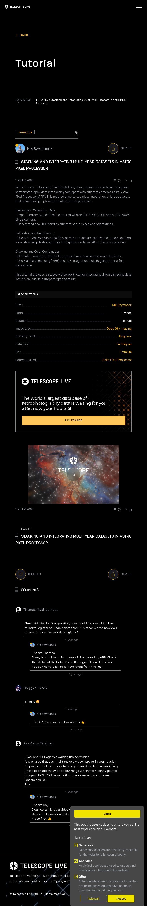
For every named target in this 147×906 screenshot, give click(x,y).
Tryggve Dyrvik (35, 688)
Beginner (125, 336)
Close (107, 813)
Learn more (83, 837)
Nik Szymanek (40, 148)
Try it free (73, 420)
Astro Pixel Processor (117, 360)
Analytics (85, 861)
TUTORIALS (23, 100)
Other (83, 876)
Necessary (86, 845)
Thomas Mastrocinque (41, 610)
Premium (125, 352)
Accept (121, 898)
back (24, 35)
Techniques (124, 344)
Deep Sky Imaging (119, 328)
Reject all (93, 898)
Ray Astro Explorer (38, 743)
